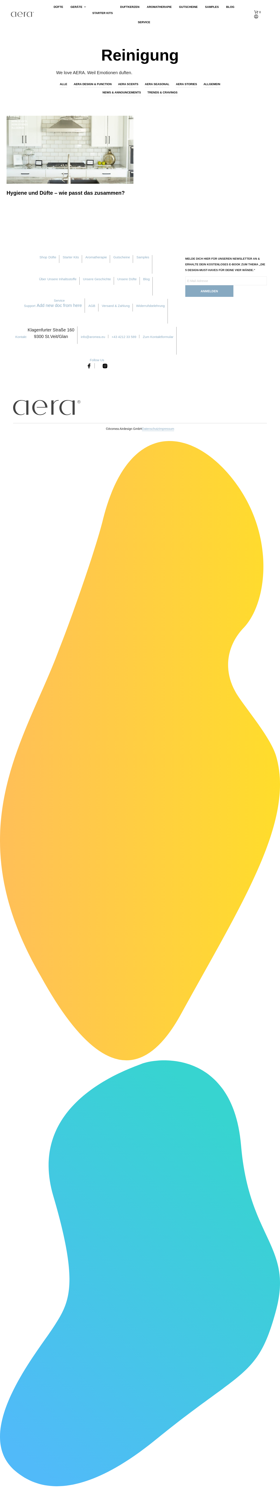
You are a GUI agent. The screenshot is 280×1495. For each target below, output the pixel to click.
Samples (212, 10)
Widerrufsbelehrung (150, 308)
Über (42, 281)
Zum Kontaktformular (158, 339)
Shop (43, 259)
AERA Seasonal (157, 84)
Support (29, 308)
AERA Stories (186, 84)
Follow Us (97, 362)
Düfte (58, 10)
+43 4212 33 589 (124, 339)
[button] (257, 12)
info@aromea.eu (93, 339)
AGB (91, 308)
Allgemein (211, 84)
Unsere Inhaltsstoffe (61, 281)
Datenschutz (150, 431)
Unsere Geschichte (97, 281)
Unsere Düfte (126, 281)
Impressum (166, 431)
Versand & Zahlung (116, 308)
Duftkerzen (129, 10)
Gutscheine (188, 10)
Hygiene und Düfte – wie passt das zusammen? (66, 195)
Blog (230, 10)
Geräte (76, 10)
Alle (63, 84)
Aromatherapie (159, 10)
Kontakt (20, 339)
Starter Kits (102, 13)
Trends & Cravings (162, 92)
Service (144, 22)
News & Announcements (121, 92)
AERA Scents (128, 84)
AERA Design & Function (93, 84)
